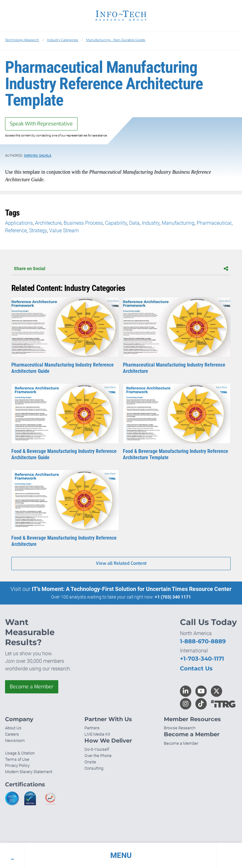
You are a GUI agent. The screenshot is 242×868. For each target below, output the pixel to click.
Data (134, 223)
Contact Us (196, 668)
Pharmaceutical (214, 223)
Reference (16, 231)
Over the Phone (98, 755)
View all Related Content (121, 563)
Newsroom (15, 740)
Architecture (48, 223)
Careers (12, 734)
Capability (116, 223)
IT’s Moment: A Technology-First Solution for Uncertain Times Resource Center (132, 589)
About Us (13, 728)
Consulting (93, 768)
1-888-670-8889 (203, 641)
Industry (150, 223)
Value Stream (64, 231)
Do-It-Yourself (96, 749)
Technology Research (22, 40)
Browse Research (179, 728)
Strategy (38, 231)
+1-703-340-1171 (202, 658)
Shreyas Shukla (38, 155)
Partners (92, 728)
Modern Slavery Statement (28, 771)
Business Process (83, 223)
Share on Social (121, 268)
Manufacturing (178, 223)
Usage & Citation (20, 753)
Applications (19, 223)
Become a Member (32, 686)
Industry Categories (62, 40)
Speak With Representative (41, 123)
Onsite (90, 762)
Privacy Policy (17, 765)
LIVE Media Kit (97, 734)
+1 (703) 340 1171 (173, 596)
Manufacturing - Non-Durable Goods (115, 40)
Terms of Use (17, 759)
